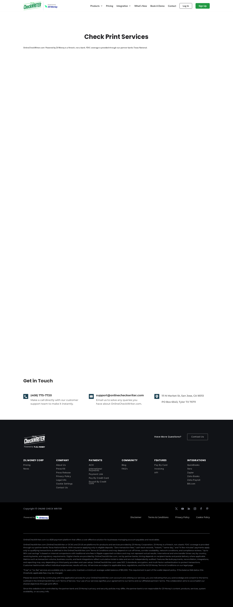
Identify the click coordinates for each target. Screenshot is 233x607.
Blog (124, 465)
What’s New (140, 5)
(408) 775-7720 (41, 395)
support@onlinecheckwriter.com (120, 395)
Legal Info (61, 480)
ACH (91, 465)
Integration (122, 5)
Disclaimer (135, 517)
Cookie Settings (64, 483)
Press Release (63, 472)
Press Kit (60, 468)
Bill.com (191, 483)
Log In (186, 5)
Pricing (109, 5)
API (156, 472)
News (26, 468)
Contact (172, 5)
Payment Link (96, 474)
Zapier (190, 472)
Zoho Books (193, 476)
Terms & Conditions (158, 517)
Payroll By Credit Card (97, 482)
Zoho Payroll (193, 480)
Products (95, 5)
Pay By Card (160, 465)
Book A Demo (157, 5)
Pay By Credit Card (99, 478)
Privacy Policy (63, 476)
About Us (61, 465)
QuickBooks (193, 465)
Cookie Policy (203, 517)
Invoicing (159, 468)
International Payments (95, 469)
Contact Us (197, 436)
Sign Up (202, 5)
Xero (189, 468)
